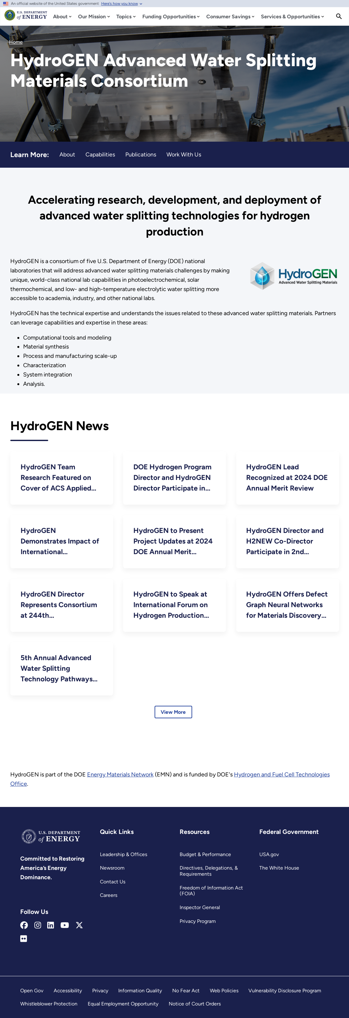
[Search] (339, 16)
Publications (140, 154)
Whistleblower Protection (48, 1004)
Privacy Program (198, 921)
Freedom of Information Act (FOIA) (211, 891)
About (67, 154)
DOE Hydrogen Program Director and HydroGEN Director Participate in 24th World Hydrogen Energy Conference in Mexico (172, 478)
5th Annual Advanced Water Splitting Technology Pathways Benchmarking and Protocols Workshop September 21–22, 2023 (58, 668)
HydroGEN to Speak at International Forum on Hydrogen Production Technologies (170, 605)
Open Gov (31, 990)
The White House (279, 868)
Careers (108, 895)
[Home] (26, 18)
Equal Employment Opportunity (123, 1004)
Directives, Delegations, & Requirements (209, 871)
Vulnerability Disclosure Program (284, 990)
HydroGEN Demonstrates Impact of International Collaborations (59, 541)
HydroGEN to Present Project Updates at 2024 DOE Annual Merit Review (173, 541)
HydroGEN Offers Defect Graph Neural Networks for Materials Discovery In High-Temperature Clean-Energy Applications (287, 605)
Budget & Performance (205, 854)
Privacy (100, 990)
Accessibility (68, 990)
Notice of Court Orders (195, 1004)
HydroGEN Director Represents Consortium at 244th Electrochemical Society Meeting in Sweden (59, 605)
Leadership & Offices (123, 854)
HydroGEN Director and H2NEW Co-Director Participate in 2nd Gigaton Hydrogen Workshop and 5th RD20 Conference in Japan (286, 541)
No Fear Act (186, 990)
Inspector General (200, 907)
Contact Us (112, 882)
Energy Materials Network (120, 774)
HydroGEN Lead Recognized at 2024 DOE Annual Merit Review (287, 477)
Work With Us (183, 154)
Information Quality (140, 990)
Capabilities (100, 154)
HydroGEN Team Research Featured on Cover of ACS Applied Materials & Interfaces (55, 478)
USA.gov (269, 854)
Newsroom (112, 868)
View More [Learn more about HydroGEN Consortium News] (173, 712)
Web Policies (224, 990)
